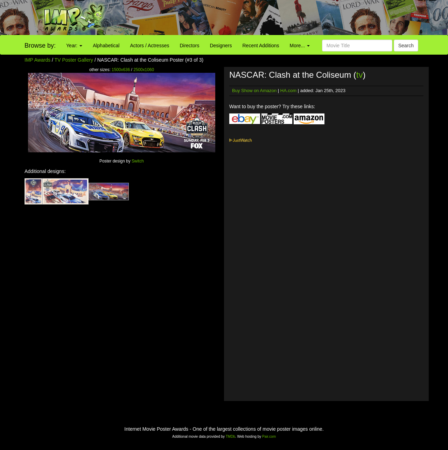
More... (300, 45)
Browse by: (40, 45)
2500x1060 (143, 69)
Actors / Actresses (149, 45)
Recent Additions (261, 45)
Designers (221, 45)
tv (359, 74)
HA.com (288, 90)
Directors (189, 45)
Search (406, 45)
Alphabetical (106, 45)
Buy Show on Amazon (254, 90)
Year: (74, 45)
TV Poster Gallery (74, 60)
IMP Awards (37, 60)
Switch (138, 161)
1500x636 (121, 69)
